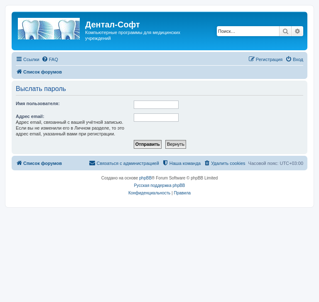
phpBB (145, 178)
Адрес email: (30, 116)
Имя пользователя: (38, 103)
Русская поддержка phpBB (159, 185)
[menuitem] (50, 59)
